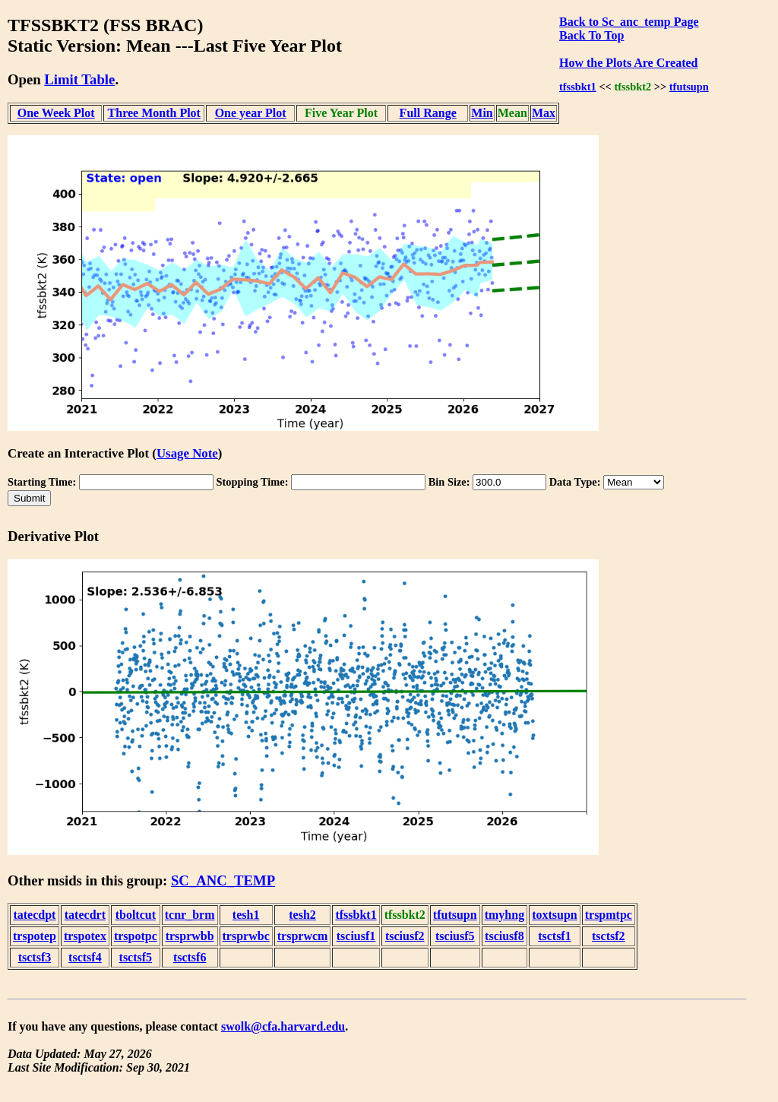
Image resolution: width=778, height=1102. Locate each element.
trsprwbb (190, 935)
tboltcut (135, 914)
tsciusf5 (455, 935)
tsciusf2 (405, 935)
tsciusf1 (356, 935)
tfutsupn (689, 87)
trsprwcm (302, 935)
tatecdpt (34, 914)
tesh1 (246, 914)
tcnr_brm (190, 914)
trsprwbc (246, 935)
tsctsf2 (608, 935)
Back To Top (591, 35)
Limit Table (79, 79)
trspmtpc (608, 914)
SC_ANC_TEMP (223, 880)
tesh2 (302, 914)
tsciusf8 (504, 935)
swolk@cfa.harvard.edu (283, 1026)
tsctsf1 (554, 935)
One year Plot (250, 112)
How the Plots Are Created (628, 62)
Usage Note (187, 453)
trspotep (34, 935)
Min (481, 112)
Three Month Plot (154, 112)
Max (543, 112)
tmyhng (504, 914)
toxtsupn (554, 914)
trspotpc (135, 935)
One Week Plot (56, 112)
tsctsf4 (85, 957)
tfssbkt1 (577, 87)
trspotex (85, 935)
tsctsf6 (190, 957)
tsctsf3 (35, 957)
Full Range (428, 112)
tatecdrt (85, 914)
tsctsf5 (136, 957)
